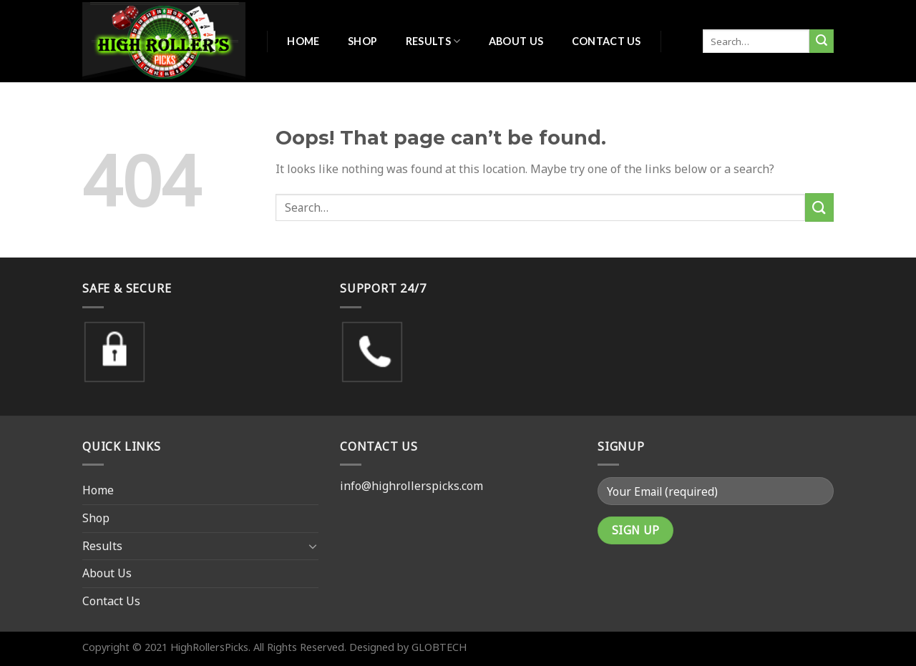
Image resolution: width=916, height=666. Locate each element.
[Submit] (821, 41)
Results (433, 41)
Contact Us (606, 41)
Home (303, 41)
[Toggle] (312, 545)
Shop (362, 41)
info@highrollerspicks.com (411, 486)
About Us (516, 41)
